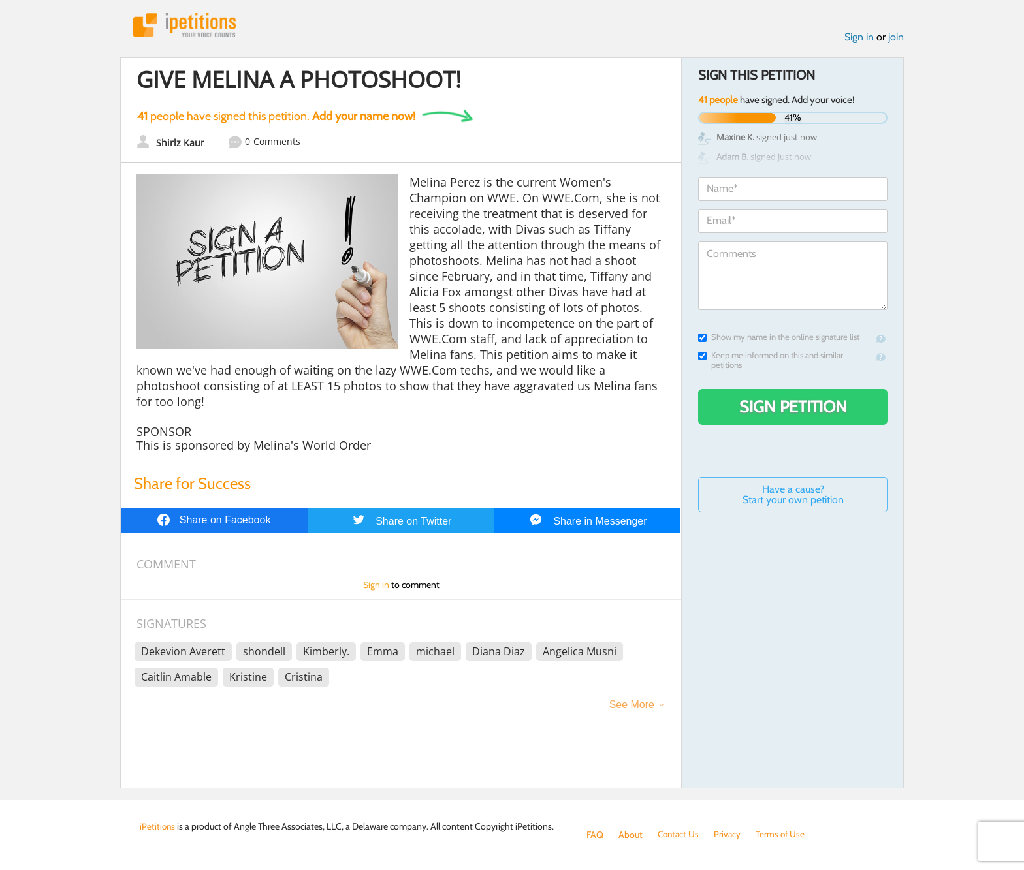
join (896, 38)
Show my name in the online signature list (778, 338)
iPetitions (187, 26)
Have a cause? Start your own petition (793, 495)
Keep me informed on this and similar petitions (770, 361)
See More (631, 705)
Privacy (730, 835)
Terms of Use (784, 835)
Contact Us (679, 835)
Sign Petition (793, 408)
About (630, 835)
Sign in (859, 38)
